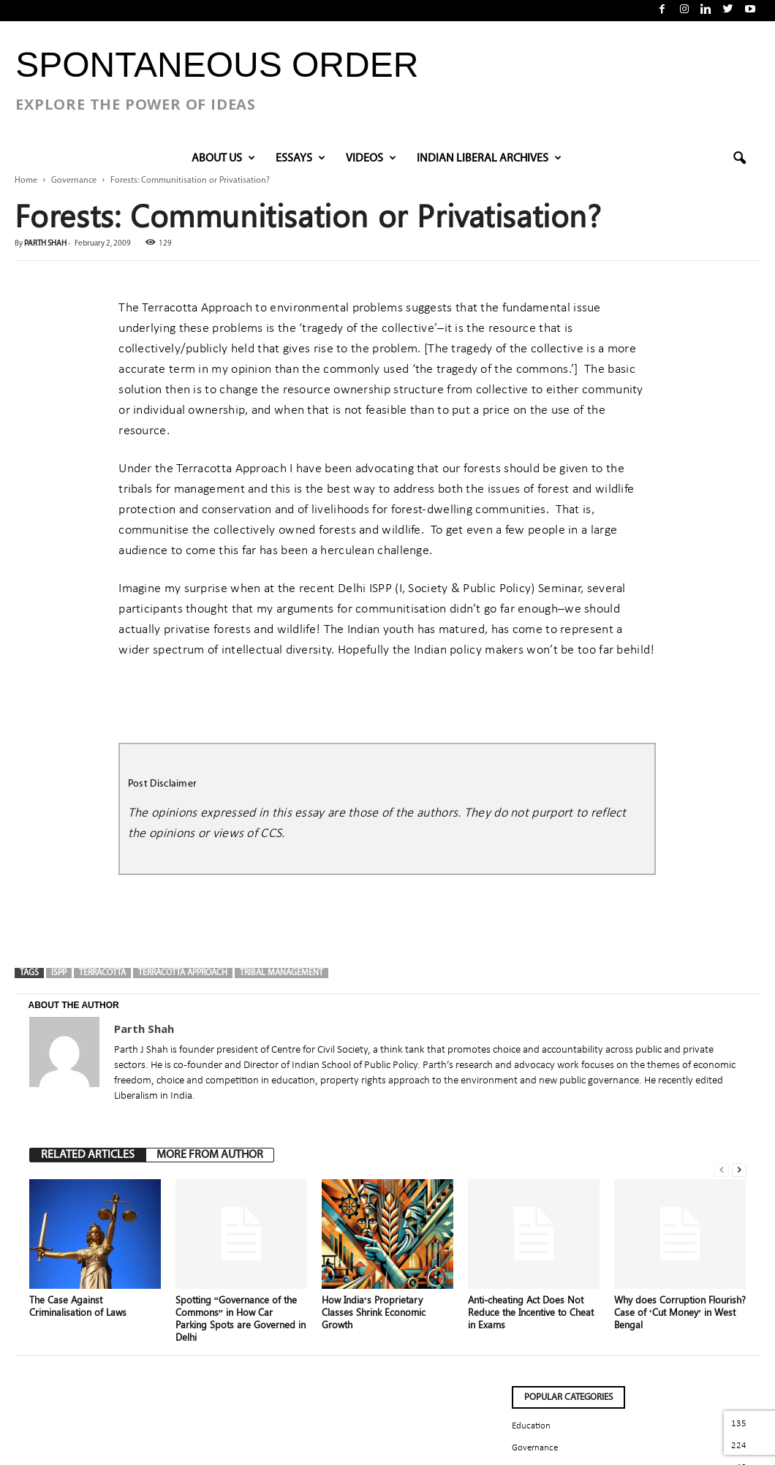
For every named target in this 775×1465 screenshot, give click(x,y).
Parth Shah (45, 244)
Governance (74, 180)
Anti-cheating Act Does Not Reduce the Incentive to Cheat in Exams (531, 1311)
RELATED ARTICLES (88, 1155)
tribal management (281, 973)
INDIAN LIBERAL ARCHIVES (489, 159)
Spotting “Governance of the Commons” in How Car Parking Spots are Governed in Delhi (240, 1318)
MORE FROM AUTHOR (209, 1155)
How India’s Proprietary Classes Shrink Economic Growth (374, 1311)
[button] (739, 159)
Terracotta (102, 973)
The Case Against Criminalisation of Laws (77, 1305)
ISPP (59, 973)
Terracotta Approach (182, 973)
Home (26, 180)
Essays (300, 159)
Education (531, 1426)
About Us (223, 159)
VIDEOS (371, 159)
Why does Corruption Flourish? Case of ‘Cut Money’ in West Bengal (680, 1311)
